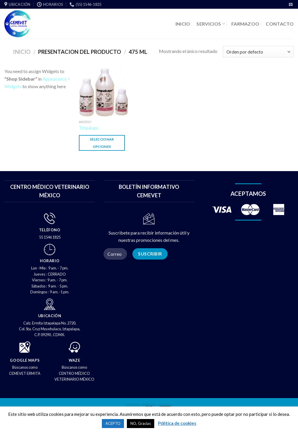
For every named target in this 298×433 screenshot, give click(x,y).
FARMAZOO (245, 23)
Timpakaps (89, 127)
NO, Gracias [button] (140, 423)
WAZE (74, 360)
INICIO (182, 23)
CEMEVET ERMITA (24, 373)
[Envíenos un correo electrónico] (290, 5)
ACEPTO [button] (112, 423)
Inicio (22, 52)
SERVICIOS (210, 23)
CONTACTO (280, 23)
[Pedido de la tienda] (258, 51)
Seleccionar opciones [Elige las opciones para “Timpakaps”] (102, 142)
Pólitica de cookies (177, 423)
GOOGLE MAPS (25, 360)
